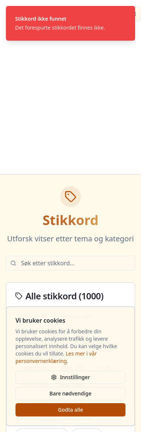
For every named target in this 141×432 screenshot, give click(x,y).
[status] (70, 23)
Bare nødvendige (70, 393)
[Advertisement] (69, 101)
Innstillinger (70, 377)
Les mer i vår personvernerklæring (56, 357)
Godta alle (70, 409)
